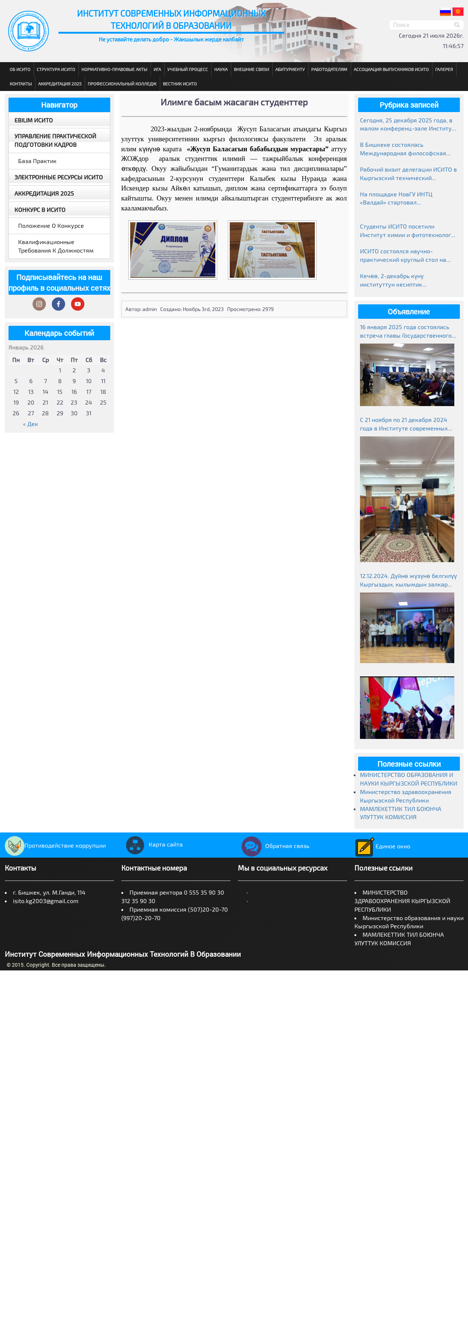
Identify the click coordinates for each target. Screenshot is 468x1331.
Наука (221, 69)
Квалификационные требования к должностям (56, 246)
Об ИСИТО (20, 69)
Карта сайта (152, 844)
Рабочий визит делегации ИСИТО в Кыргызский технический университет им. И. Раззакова (408, 174)
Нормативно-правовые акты (114, 69)
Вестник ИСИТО (180, 83)
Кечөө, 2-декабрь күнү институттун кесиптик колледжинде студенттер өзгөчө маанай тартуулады (406, 280)
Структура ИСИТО (56, 69)
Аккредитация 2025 (59, 83)
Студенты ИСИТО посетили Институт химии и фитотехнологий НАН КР (409, 231)
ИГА (157, 69)
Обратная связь (273, 845)
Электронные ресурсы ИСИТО (58, 176)
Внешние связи (251, 69)
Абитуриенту (290, 69)
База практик (37, 160)
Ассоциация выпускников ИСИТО (391, 69)
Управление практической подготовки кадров (55, 140)
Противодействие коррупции (55, 845)
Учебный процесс (187, 69)
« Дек (30, 423)
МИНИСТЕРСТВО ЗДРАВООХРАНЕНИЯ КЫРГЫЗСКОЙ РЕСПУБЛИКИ (402, 901)
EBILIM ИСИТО (33, 120)
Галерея (444, 69)
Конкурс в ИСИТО (39, 209)
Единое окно (382, 845)
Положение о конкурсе (51, 225)
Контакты (21, 83)
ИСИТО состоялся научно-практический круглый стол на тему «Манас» (403, 255)
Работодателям (329, 69)
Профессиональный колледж (122, 83)
